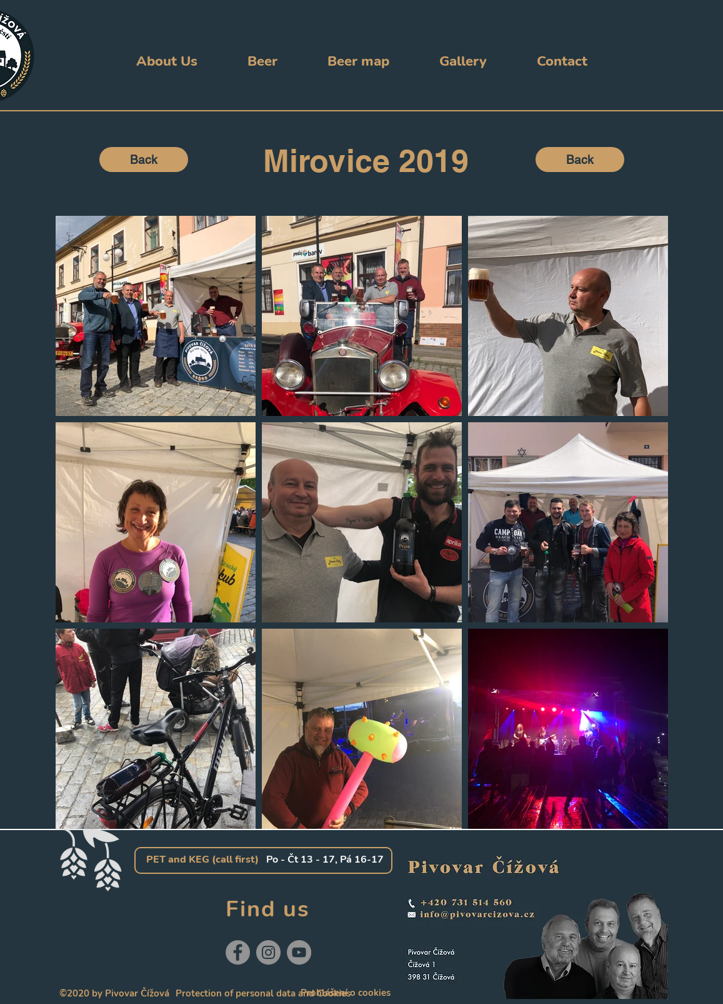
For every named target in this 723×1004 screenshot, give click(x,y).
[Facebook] (238, 952)
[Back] (143, 159)
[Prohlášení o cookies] (346, 993)
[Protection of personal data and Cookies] (263, 993)
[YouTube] (299, 952)
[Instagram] (268, 952)
